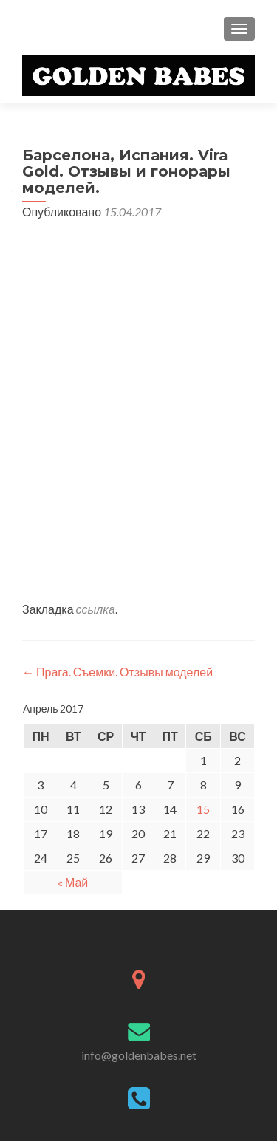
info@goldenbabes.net (138, 1055)
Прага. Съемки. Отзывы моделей (117, 672)
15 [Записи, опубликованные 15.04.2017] (203, 809)
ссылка (95, 609)
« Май (73, 882)
